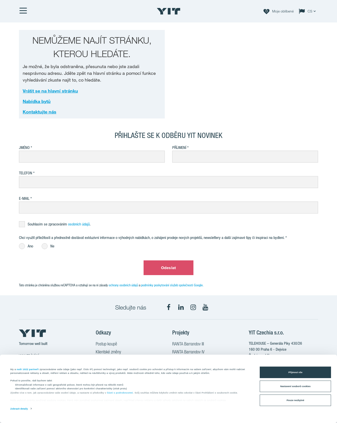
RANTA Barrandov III (188, 344)
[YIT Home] (168, 11)
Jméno (24, 147)
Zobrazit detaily (19, 409)
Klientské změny (108, 352)
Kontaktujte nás (39, 111)
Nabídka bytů (37, 101)
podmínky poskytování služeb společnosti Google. (172, 285)
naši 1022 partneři (28, 369)
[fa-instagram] (193, 307)
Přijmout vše (295, 372)
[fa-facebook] (169, 307)
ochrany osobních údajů (123, 285)
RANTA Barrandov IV (188, 352)
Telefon (25, 173)
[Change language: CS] (308, 11)
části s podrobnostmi (120, 393)
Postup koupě (106, 344)
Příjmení (179, 147)
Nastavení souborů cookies (295, 386)
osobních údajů (79, 224)
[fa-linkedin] (181, 307)
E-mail (24, 198)
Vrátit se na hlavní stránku (50, 91)
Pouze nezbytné (295, 400)
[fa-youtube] (205, 307)
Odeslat (168, 267)
